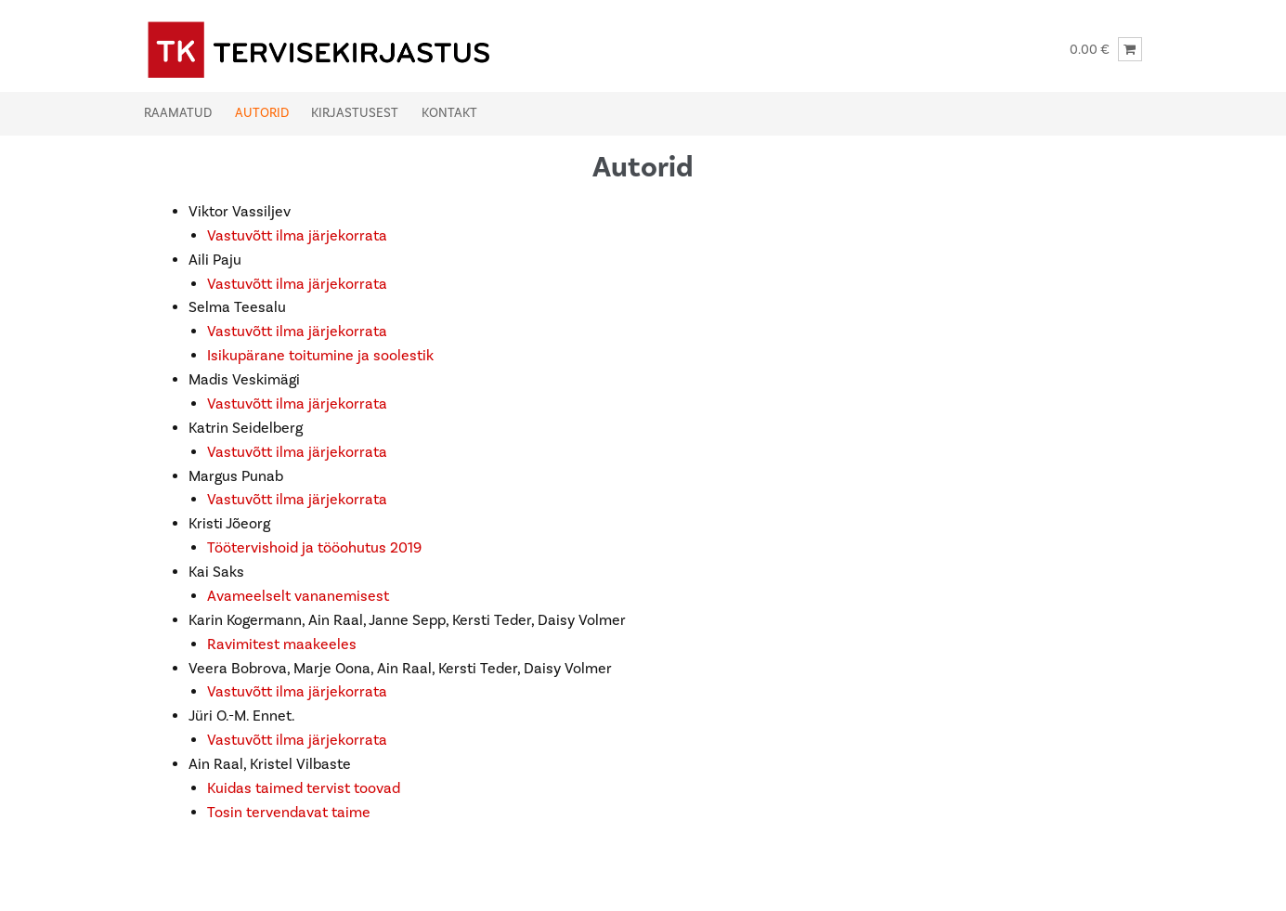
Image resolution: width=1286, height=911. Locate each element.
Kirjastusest (354, 113)
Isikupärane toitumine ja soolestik (320, 355)
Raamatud (178, 113)
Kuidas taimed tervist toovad (303, 788)
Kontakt (449, 113)
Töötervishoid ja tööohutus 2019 (314, 548)
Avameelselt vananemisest (298, 596)
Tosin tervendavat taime (288, 812)
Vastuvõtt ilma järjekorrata (297, 236)
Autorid (262, 113)
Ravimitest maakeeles (282, 644)
